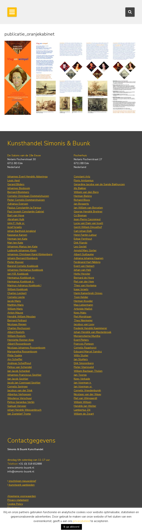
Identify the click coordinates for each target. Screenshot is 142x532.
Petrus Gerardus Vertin (20, 402)
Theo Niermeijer (83, 320)
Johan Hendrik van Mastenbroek (92, 332)
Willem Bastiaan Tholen (88, 371)
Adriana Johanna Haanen (88, 258)
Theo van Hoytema (85, 285)
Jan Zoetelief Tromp (19, 414)
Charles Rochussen (18, 328)
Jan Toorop (80, 375)
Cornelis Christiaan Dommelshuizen (28, 196)
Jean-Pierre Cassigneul (87, 219)
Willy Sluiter (81, 355)
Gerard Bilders (15, 184)
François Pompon (84, 344)
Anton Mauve (15, 312)
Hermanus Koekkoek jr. (20, 281)
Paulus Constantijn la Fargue (24, 207)
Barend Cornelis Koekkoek (22, 266)
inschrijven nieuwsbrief (21, 481)
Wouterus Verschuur (19, 398)
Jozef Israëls (14, 227)
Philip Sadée (14, 355)
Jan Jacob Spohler (17, 379)
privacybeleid (81, 521)
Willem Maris (15, 309)
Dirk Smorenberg (84, 363)
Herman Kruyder (83, 301)
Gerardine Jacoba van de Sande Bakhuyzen (99, 184)
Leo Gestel (80, 246)
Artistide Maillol (83, 309)
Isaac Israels (81, 289)
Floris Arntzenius (84, 180)
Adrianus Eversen (17, 204)
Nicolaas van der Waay (87, 394)
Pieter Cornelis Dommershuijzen (26, 200)
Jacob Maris (14, 301)
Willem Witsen (82, 402)
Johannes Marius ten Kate (22, 246)
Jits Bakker (80, 188)
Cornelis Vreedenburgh (87, 390)
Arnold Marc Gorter (85, 250)
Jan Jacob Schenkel (18, 371)
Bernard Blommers (18, 192)
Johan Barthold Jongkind (21, 231)
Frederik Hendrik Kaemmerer (90, 328)
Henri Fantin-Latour (85, 235)
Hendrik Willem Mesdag (21, 316)
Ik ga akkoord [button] (71, 526)
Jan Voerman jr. (83, 382)
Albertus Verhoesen (19, 394)
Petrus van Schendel (19, 367)
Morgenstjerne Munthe (87, 336)
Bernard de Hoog (84, 277)
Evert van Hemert (84, 266)
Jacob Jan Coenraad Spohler (23, 382)
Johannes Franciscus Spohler (24, 375)
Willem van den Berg (86, 192)
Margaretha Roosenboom (22, 351)
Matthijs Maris (15, 305)
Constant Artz (82, 176)
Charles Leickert (16, 293)
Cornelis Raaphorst (85, 347)
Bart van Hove (15, 215)
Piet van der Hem (84, 281)
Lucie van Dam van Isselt (88, 223)
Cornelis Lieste (16, 297)
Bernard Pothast (17, 320)
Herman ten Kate (17, 239)
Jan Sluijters (81, 359)
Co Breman (80, 215)
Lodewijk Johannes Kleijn (21, 250)
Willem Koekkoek (17, 289)
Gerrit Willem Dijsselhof (88, 227)
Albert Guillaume (84, 254)
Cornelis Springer (17, 386)
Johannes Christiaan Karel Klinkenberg (29, 254)
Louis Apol (13, 180)
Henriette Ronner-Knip (20, 340)
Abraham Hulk (15, 219)
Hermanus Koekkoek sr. (21, 277)
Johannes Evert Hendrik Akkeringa (27, 176)
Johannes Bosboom (18, 188)
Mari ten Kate (15, 242)
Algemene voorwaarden (21, 496)
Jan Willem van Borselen (88, 207)
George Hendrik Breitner (88, 211)
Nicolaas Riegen (16, 324)
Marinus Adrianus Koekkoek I (24, 285)
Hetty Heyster (82, 274)
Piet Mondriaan (82, 316)
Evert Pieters (81, 340)
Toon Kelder (81, 297)
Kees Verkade (82, 379)
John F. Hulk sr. (16, 223)
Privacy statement (17, 500)
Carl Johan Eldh (83, 231)
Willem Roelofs (16, 336)
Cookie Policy (15, 504)
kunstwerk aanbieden (21, 485)
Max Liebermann (83, 305)
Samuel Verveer (16, 406)
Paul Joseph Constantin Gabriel (25, 211)
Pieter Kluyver (15, 262)
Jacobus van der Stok (19, 390)
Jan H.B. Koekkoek (17, 274)
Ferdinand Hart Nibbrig (87, 262)
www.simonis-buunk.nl (20, 467)
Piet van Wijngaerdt (85, 398)
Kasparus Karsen (17, 235)
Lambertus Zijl (82, 410)
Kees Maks (80, 312)
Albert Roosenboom (19, 344)
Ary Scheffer (14, 359)
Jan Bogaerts (81, 204)
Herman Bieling (83, 196)
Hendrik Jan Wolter (85, 406)
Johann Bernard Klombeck (22, 258)
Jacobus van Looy (84, 324)
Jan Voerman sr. (83, 386)
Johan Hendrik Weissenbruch (24, 410)
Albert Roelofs (16, 332)
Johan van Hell (82, 270)
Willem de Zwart (84, 414)
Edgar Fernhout (83, 239)
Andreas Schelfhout (19, 363)
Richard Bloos (82, 200)
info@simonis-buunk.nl (20, 471)
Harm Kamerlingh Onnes (88, 293)
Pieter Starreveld (84, 367)
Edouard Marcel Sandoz (88, 351)
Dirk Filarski (80, 242)
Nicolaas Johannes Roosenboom (26, 347)
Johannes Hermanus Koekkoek (25, 270)
